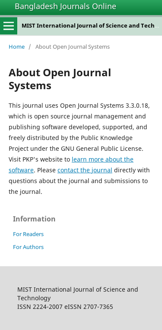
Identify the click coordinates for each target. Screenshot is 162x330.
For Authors (28, 247)
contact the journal (84, 170)
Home (17, 46)
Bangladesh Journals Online (65, 6)
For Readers (28, 234)
